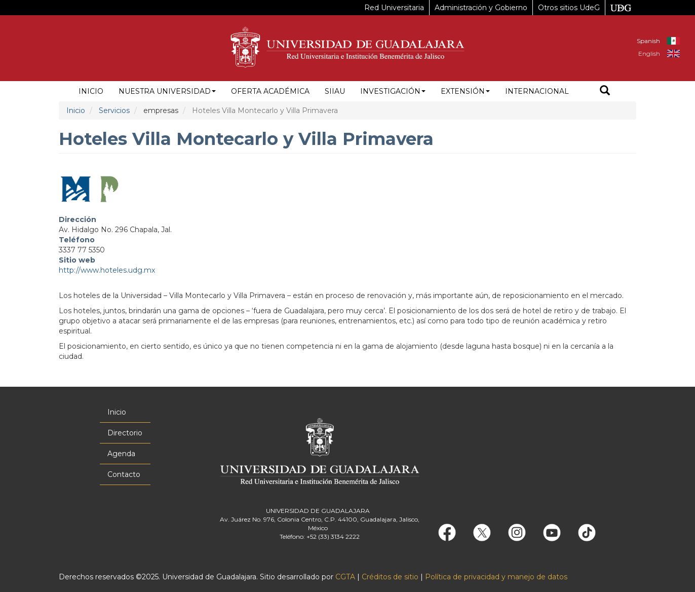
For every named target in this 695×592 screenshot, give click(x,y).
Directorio (124, 432)
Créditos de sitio (390, 576)
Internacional (537, 91)
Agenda (121, 453)
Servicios (114, 110)
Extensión (465, 91)
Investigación (393, 91)
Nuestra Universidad (167, 91)
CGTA (345, 576)
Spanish (648, 41)
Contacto (123, 474)
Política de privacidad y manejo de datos (496, 576)
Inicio (91, 91)
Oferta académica (270, 91)
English (649, 53)
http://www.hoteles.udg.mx (107, 270)
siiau (335, 91)
